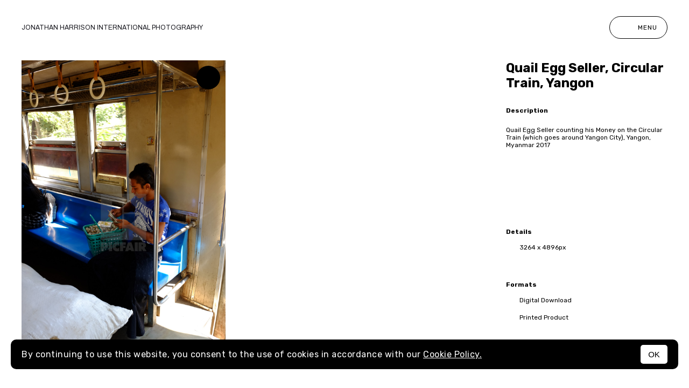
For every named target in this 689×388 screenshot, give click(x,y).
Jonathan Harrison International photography (112, 27)
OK (654, 354)
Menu (638, 27)
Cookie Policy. (452, 354)
